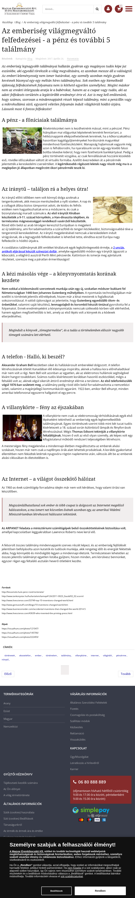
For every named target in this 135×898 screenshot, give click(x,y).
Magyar (8, 718)
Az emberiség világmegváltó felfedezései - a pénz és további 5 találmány (56, 40)
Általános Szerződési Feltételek (88, 702)
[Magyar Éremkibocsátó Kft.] (19, 9)
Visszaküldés (77, 739)
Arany (7, 703)
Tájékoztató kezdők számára (21, 783)
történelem (51, 655)
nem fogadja (74, 870)
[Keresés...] (68, 9)
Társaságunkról (13, 824)
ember (38, 655)
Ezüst (7, 711)
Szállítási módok (80, 721)
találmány (66, 655)
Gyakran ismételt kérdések (20, 837)
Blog (29, 58)
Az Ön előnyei (12, 789)
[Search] (97, 9)
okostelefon (25, 655)
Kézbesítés (76, 727)
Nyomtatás (73, 58)
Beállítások (26, 818)
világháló (107, 655)
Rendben (100, 893)
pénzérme (121, 655)
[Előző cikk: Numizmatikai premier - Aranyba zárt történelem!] (8, 674)
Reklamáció (77, 733)
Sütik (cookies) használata (19, 812)
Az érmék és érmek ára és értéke (23, 831)
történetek (10, 655)
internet (95, 655)
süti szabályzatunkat (72, 878)
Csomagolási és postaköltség (87, 715)
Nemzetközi (11, 726)
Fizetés (74, 708)
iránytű (5, 659)
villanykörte (81, 655)
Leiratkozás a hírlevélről (84, 763)
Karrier (74, 769)
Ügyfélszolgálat (79, 756)
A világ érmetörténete (17, 795)
